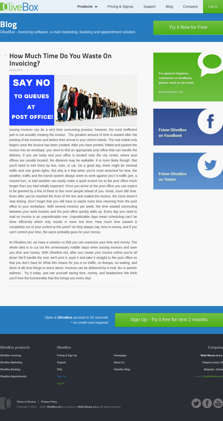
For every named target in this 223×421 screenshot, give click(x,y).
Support (150, 6)
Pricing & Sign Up (67, 355)
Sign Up (61, 376)
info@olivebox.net (213, 376)
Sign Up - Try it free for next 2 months (168, 319)
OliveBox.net (54, 406)
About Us (119, 362)
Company (190, 6)
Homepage (120, 355)
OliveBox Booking (10, 369)
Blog (169, 6)
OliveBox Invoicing (10, 355)
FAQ (59, 369)
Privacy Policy (49, 401)
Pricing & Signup (120, 6)
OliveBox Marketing (11, 362)
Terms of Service (26, 401)
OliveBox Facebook (207, 403)
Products (85, 6)
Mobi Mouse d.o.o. (88, 406)
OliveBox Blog (122, 369)
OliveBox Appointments (13, 376)
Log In (213, 6)
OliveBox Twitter (196, 403)
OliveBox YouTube (218, 403)
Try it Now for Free (188, 27)
